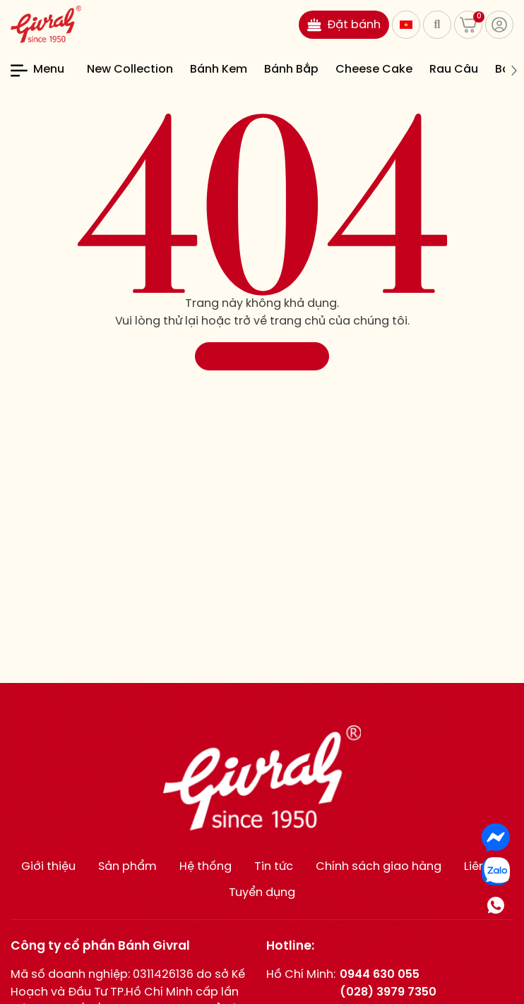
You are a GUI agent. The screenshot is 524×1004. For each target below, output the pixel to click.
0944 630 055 (379, 975)
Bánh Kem (218, 69)
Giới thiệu (48, 867)
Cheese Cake (373, 69)
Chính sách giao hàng (378, 867)
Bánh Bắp (291, 69)
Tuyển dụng (262, 893)
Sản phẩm (127, 867)
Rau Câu (453, 69)
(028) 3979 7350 (388, 992)
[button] (513, 70)
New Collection (130, 69)
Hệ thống (205, 867)
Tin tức (273, 867)
